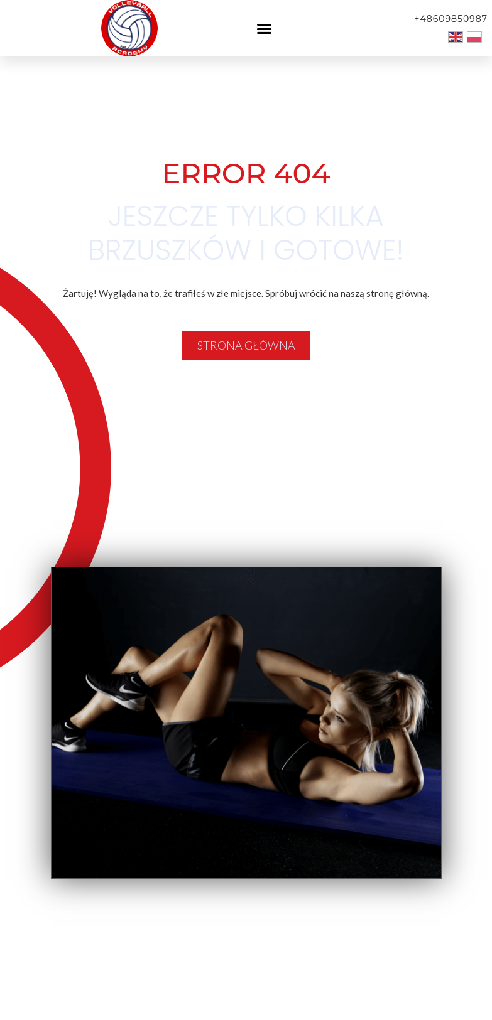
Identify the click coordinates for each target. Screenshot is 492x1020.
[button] (264, 28)
